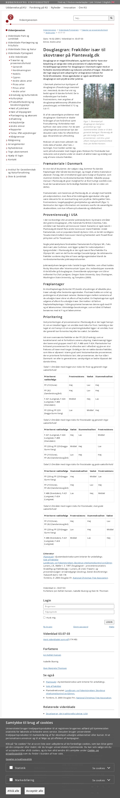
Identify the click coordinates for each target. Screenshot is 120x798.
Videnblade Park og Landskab (18, 37)
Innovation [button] (70, 7)
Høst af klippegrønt (20, 111)
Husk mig (49, 617)
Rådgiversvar (17, 136)
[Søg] (111, 18)
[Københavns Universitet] (10, 19)
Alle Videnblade (19, 56)
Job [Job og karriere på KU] (91, 2)
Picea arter (19, 84)
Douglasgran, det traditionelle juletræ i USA (67, 713)
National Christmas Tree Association (90, 577)
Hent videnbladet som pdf (56, 639)
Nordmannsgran (22, 70)
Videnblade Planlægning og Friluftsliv (23, 44)
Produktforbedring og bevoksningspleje (22, 103)
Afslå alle (13, 791)
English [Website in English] (107, 2)
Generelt (17, 66)
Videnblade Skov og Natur (22, 49)
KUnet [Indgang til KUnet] (98, 2)
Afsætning (16, 118)
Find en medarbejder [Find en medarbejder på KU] (78, 2)
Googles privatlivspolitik (19, 759)
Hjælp (111, 626)
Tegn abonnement (18, 151)
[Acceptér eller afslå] (12, 767)
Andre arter (19, 91)
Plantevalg (48, 556)
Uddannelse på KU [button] (16, 7)
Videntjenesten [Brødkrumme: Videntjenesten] (49, 30)
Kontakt (12, 159)
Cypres (16, 77)
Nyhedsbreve (15, 147)
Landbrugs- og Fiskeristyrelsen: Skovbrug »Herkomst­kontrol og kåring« (77, 562)
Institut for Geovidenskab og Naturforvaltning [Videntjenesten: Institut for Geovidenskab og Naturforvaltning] (22, 171)
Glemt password (80, 626)
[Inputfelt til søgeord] (91, 18)
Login (109, 622)
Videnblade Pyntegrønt (20, 53)
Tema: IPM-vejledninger (23, 133)
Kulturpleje (16, 98)
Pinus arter (19, 87)
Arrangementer (16, 144)
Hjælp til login (15, 155)
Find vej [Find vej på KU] (61, 2)
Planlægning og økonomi (23, 115)
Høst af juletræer (19, 108)
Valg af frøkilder (50, 559)
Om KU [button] (83, 7)
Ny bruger (47, 626)
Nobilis (16, 73)
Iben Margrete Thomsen (55, 668)
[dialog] (60, 758)
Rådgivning (14, 140)
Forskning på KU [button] (39, 7)
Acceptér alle (34, 791)
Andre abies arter (22, 80)
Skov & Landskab (17, 176)
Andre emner (17, 126)
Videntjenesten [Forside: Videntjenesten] (16, 30)
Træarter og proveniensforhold (20, 62)
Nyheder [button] (55, 7)
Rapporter (16, 129)
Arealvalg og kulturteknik (24, 94)
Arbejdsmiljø (17, 122)
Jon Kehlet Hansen (52, 655)
